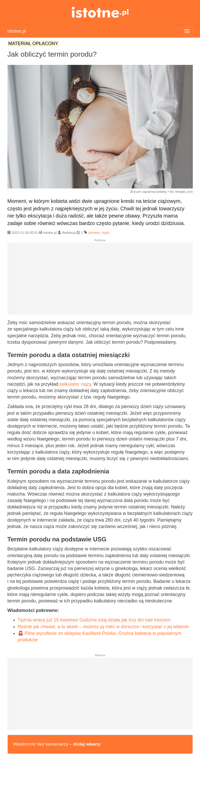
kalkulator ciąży (75, 384)
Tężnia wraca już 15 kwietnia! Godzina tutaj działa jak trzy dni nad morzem (94, 620)
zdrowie (94, 233)
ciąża (105, 233)
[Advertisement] (100, 281)
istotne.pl (100, 12)
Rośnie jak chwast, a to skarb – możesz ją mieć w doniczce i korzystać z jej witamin (103, 626)
